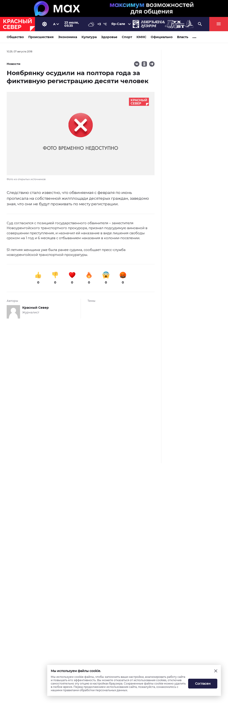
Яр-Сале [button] (118, 24)
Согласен (203, 684)
